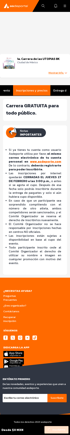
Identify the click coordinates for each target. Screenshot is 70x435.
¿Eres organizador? (14, 306)
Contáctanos (11, 311)
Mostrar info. (58, 73)
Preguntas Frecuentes (10, 298)
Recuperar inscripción (9, 319)
